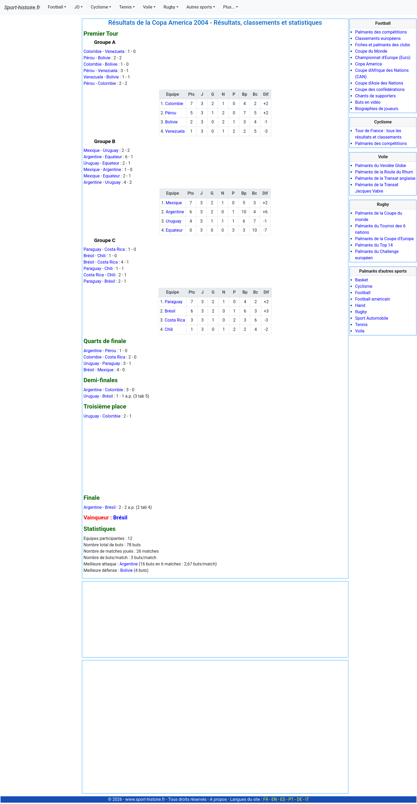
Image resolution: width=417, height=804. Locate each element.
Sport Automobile (371, 318)
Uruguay (111, 150)
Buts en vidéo (368, 102)
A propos (218, 799)
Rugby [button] (169, 7)
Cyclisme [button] (99, 7)
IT (307, 799)
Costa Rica (115, 249)
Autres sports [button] (199, 7)
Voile (359, 331)
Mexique (92, 150)
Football (362, 292)
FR (265, 799)
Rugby (361, 311)
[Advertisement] (41, 98)
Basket (361, 279)
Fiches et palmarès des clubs (382, 44)
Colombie (93, 51)
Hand (360, 305)
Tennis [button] (125, 7)
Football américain (372, 299)
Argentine (93, 156)
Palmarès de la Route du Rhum (384, 171)
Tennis (361, 324)
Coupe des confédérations (380, 89)
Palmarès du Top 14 (374, 245)
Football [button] (55, 7)
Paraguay (92, 249)
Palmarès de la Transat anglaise (385, 178)
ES (282, 799)
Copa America (368, 63)
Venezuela (114, 51)
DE (299, 799)
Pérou (89, 57)
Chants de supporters (375, 95)
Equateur (113, 156)
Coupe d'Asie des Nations (379, 83)
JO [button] (77, 7)
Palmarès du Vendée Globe (380, 165)
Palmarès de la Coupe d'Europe (384, 238)
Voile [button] (147, 7)
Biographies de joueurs (376, 108)
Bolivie (104, 57)
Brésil (89, 255)
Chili (101, 255)
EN (274, 799)
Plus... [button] (229, 7)
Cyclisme (363, 286)
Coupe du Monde (371, 51)
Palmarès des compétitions (381, 32)
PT (290, 799)
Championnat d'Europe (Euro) (382, 57)
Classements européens (378, 38)
